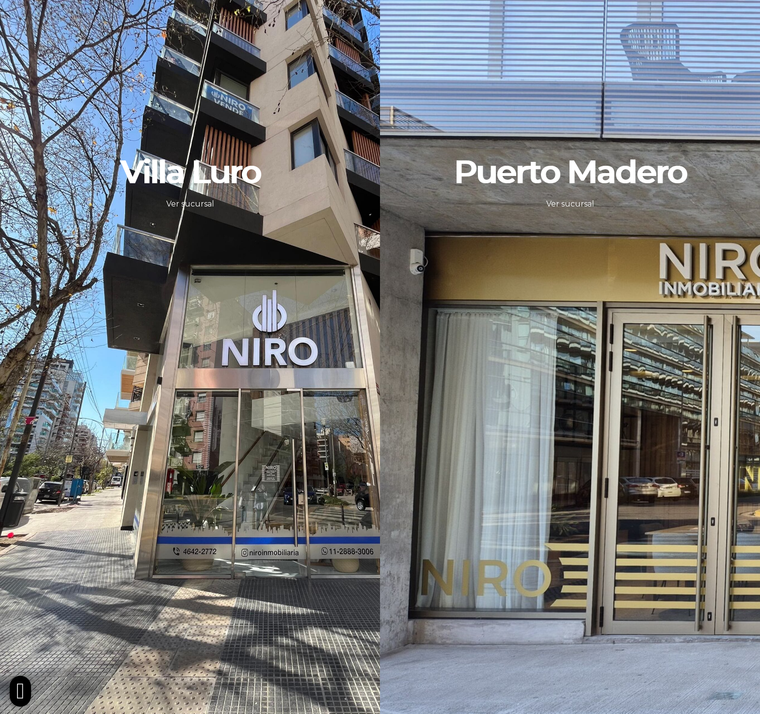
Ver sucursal (190, 203)
